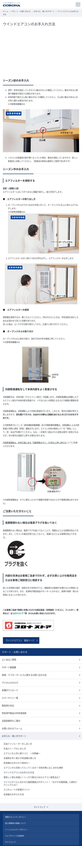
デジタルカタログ (9, 678)
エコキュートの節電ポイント (16, 781)
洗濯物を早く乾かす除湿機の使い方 (19, 751)
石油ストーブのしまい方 (14, 742)
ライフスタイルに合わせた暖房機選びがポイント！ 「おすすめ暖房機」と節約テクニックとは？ (41, 775)
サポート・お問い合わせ (19, 11)
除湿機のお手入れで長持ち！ (16, 756)
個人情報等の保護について (15, 815)
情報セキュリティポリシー (15, 808)
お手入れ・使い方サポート (41, 11)
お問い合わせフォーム (11, 722)
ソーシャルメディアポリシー (16, 820)
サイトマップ (10, 833)
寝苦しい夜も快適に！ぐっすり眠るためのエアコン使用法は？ (30, 769)
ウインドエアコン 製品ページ (19, 637)
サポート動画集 (8, 663)
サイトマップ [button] (41, 798)
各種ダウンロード (9, 685)
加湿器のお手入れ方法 (13, 786)
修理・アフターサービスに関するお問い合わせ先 (22, 671)
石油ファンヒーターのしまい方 (17, 737)
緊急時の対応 (7, 700)
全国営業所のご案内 (10, 715)
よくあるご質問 (8, 656)
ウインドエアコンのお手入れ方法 (18, 765)
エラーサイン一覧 (9, 693)
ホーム (5, 11)
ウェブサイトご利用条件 (14, 827)
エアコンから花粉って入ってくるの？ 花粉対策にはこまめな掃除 (31, 760)
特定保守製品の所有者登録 (13, 708)
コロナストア (18, 610)
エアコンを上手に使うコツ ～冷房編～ (21, 746)
